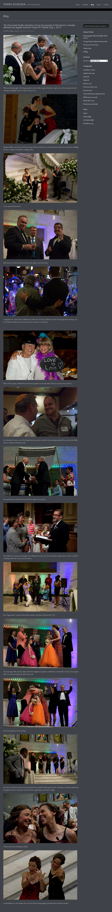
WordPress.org (88, 123)
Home (78, 5)
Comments (88, 120)
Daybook (22, 31)
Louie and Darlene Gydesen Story (94, 94)
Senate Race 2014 (88, 101)
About (99, 5)
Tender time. (87, 48)
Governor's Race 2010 (90, 87)
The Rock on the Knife (90, 104)
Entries (87, 117)
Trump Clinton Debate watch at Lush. (95, 41)
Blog (92, 5)
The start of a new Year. (90, 45)
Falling (85, 52)
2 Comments (30, 31)
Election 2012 (87, 84)
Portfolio (85, 5)
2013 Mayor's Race (89, 70)
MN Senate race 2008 (90, 97)
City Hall (86, 77)
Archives (86, 60)
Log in (85, 113)
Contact (106, 5)
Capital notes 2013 (89, 73)
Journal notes (87, 90)
